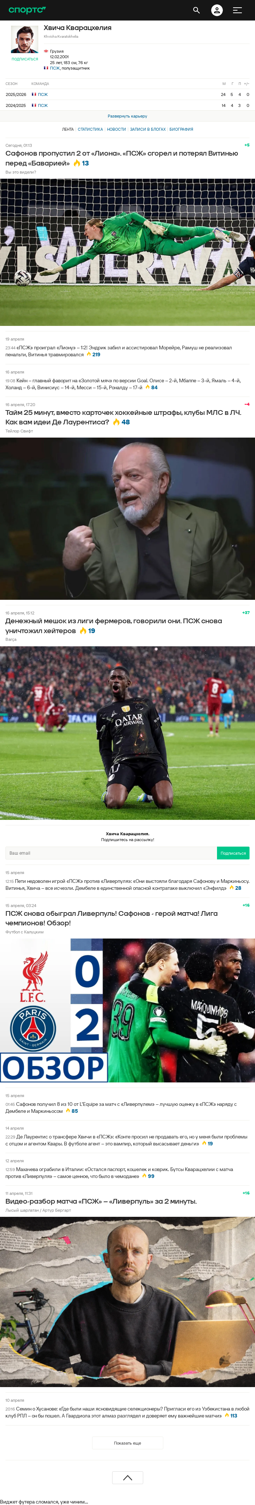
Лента (68, 129)
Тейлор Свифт (19, 431)
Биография (181, 129)
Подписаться (25, 59)
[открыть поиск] (196, 10)
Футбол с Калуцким (24, 931)
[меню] (237, 10)
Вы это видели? (20, 172)
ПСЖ (55, 68)
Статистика (90, 129)
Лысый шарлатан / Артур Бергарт (38, 1210)
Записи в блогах (147, 129)
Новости (116, 129)
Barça (10, 639)
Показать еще (127, 1443)
